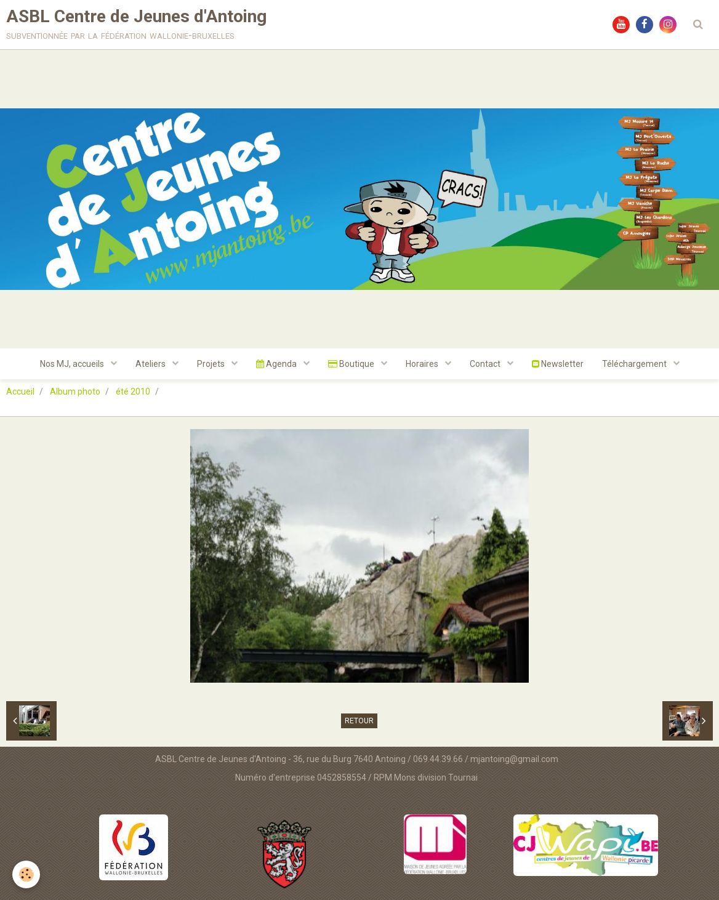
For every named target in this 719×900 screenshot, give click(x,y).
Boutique (352, 364)
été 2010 (133, 391)
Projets (212, 364)
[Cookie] (26, 874)
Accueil (20, 391)
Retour (359, 721)
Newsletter (558, 364)
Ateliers (151, 364)
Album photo (75, 391)
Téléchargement (635, 364)
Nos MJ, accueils (73, 364)
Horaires (423, 364)
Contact (486, 364)
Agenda (277, 364)
